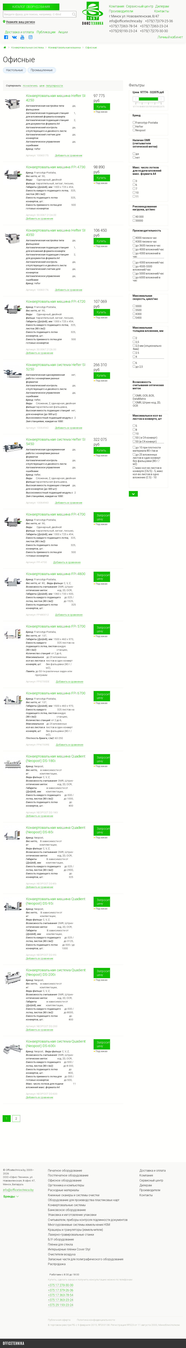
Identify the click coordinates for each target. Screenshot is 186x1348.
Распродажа (57, 1264)
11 (136, 196)
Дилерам (162, 6)
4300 (137, 314)
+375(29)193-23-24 (123, 31)
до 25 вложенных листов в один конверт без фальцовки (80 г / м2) (147, 459)
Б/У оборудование (61, 1239)
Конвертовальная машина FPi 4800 (56, 574)
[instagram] (30, 37)
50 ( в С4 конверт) (145, 437)
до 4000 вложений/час (148, 249)
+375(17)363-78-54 (123, 26)
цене (41, 85)
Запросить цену (103, 517)
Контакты (161, 11)
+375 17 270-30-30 (60, 1285)
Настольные (14, 70)
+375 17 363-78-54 (60, 1295)
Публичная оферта (59, 1319)
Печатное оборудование (65, 1170)
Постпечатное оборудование (68, 1175)
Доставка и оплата (19, 32)
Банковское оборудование (67, 1210)
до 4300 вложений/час (148, 262)
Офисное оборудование (65, 1180)
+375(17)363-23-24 (154, 26)
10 (136, 192)
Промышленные (42, 70)
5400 (137, 317)
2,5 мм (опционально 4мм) (147, 347)
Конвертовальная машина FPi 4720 (56, 301)
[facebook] (6, 37)
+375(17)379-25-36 (159, 21)
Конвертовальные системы (27, 47)
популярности (54, 85)
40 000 (138, 216)
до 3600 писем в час (146, 245)
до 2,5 (138, 366)
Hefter (138, 126)
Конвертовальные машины (64, 47)
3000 (137, 306)
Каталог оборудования (31, 7)
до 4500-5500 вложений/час (142, 268)
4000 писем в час (145, 237)
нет (136, 157)
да (136, 153)
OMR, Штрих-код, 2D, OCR (147, 404)
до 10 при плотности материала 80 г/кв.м (147, 449)
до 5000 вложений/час (148, 273)
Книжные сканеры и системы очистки (73, 1195)
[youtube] (22, 37)
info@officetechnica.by (125, 21)
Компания (116, 6)
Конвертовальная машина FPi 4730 (56, 167)
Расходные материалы (63, 1190)
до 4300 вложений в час (146, 255)
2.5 (136, 352)
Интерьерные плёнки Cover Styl (69, 1249)
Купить (101, 106)
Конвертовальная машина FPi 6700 (56, 693)
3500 (137, 310)
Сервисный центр (139, 6)
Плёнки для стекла (60, 1244)
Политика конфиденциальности (96, 1319)
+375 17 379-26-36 (60, 1290)
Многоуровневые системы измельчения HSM (79, 1224)
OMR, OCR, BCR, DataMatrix (143, 397)
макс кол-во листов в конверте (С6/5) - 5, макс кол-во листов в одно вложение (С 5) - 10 (148, 472)
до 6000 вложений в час (146, 279)
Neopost (139, 130)
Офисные (91, 47)
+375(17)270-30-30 (154, 31)
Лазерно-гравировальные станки (71, 1234)
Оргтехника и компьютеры (66, 1185)
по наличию (30, 85)
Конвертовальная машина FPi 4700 (56, 514)
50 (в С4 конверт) (145, 441)
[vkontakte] (14, 37)
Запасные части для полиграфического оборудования (85, 1259)
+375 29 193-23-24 (60, 1305)
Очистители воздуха (61, 1254)
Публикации (46, 32)
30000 (138, 220)
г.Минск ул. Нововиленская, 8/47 (134, 16)
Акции (63, 32)
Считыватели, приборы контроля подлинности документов (88, 1220)
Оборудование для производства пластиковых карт (83, 1200)
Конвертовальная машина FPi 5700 (56, 626)
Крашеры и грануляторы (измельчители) (75, 1229)
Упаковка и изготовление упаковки (72, 1215)
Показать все (141, 283)
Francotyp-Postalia (145, 122)
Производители (121, 11)
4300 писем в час (145, 241)
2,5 (136, 342)
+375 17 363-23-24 (60, 1300)
